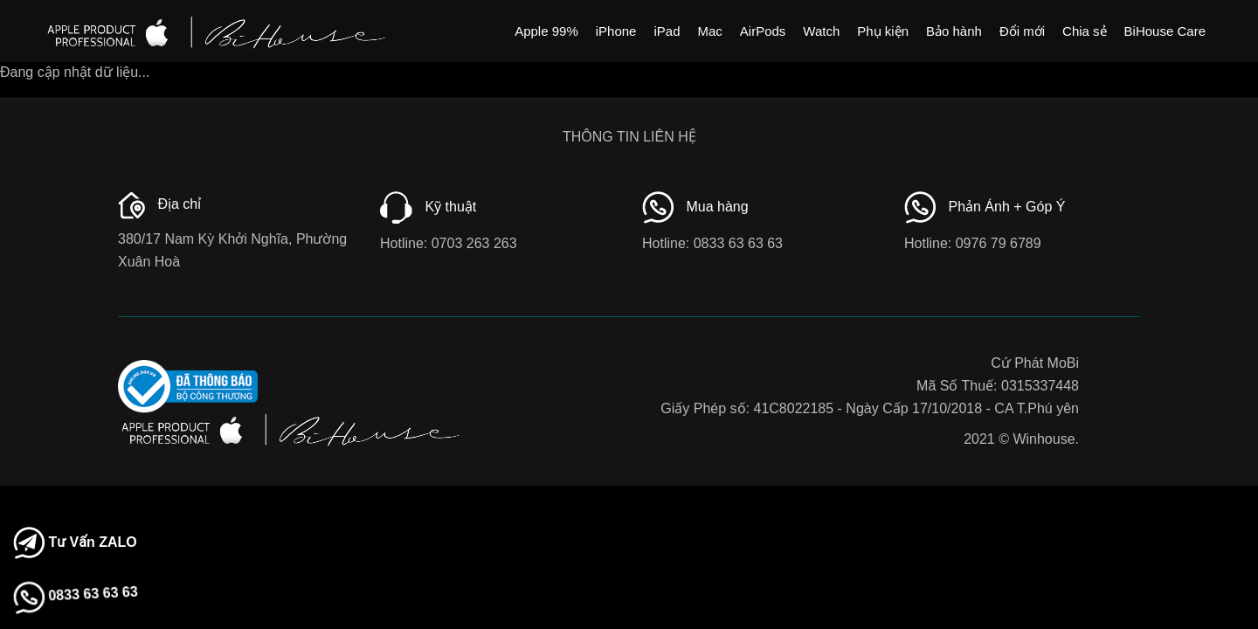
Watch (821, 31)
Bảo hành (954, 31)
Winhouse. (1046, 439)
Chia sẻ (1084, 31)
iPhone (616, 31)
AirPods (763, 31)
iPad (666, 31)
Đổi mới (1022, 31)
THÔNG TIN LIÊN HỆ (629, 136)
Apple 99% (546, 31)
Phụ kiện (883, 31)
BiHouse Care (1165, 31)
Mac (709, 31)
